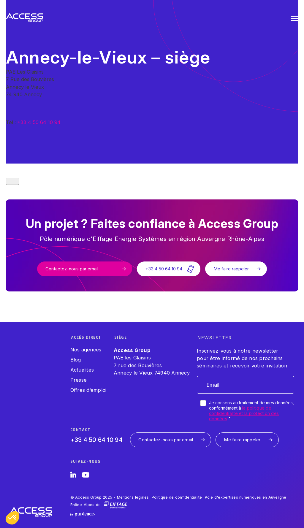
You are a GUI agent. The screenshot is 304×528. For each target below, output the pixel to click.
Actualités (82, 370)
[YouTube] (85, 476)
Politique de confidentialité (177, 497)
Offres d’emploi (88, 390)
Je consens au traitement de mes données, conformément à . (251, 410)
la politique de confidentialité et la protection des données (244, 413)
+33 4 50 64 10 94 (39, 122)
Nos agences (86, 350)
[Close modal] (12, 181)
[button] (12, 518)
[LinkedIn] (73, 476)
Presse (78, 380)
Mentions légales (133, 497)
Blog (75, 360)
